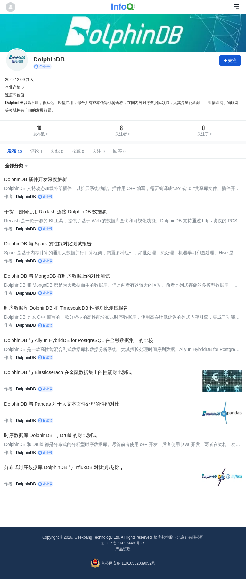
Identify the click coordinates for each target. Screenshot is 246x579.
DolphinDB (26, 196)
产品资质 (123, 547)
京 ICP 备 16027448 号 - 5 (123, 542)
